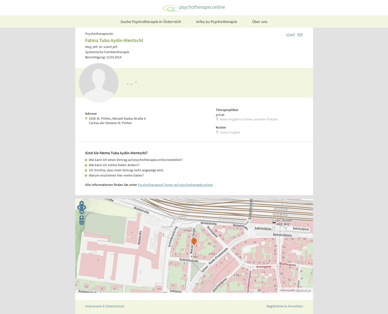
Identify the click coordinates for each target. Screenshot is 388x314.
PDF (300, 34)
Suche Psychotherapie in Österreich (151, 21)
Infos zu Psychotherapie (216, 21)
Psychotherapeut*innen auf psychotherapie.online (175, 184)
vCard (290, 34)
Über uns (259, 21)
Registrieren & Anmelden (285, 306)
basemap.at (303, 290)
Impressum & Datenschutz (104, 306)
